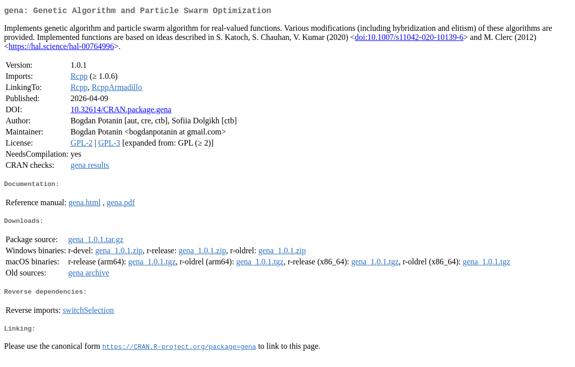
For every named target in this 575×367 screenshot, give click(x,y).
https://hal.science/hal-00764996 (61, 48)
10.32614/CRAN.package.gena (120, 111)
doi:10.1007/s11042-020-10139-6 (409, 39)
